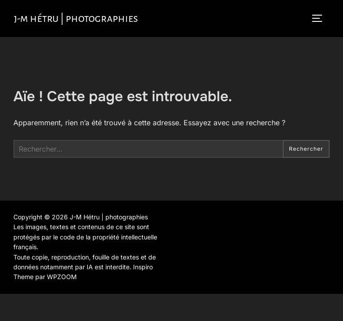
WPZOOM (62, 276)
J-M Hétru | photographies (76, 18)
